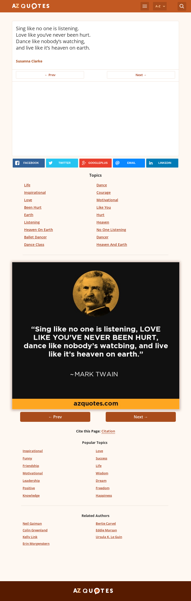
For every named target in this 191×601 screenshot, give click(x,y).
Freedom (102, 488)
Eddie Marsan (106, 530)
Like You (103, 207)
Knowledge (31, 495)
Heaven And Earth (111, 244)
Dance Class (34, 244)
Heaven (102, 222)
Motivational (107, 200)
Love (28, 200)
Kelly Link (30, 537)
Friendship (31, 465)
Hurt (100, 214)
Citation (108, 431)
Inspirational (35, 192)
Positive (29, 488)
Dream (101, 480)
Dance (101, 185)
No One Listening (111, 229)
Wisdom (102, 473)
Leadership (31, 480)
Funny (27, 458)
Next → (141, 75)
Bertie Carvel (106, 523)
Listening (32, 222)
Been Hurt (33, 207)
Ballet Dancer (35, 237)
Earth (28, 214)
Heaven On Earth (38, 229)
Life (27, 185)
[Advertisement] (95, 118)
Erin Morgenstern (36, 543)
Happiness (104, 495)
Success (101, 458)
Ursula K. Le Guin (109, 537)
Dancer (102, 237)
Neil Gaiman (32, 523)
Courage (103, 192)
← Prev (50, 75)
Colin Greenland (35, 530)
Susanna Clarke (29, 61)
